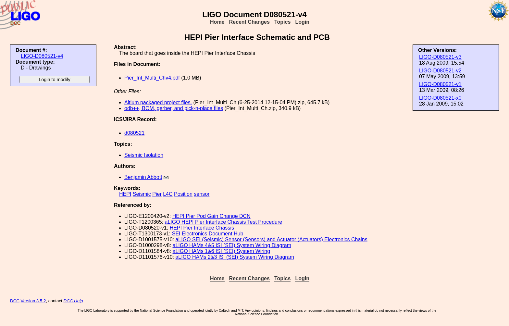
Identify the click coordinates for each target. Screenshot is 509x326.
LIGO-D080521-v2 (440, 70)
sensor (201, 194)
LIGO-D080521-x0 (440, 98)
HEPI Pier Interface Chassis (202, 228)
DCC (14, 300)
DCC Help (73, 300)
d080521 (134, 133)
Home (217, 22)
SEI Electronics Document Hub (207, 233)
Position (183, 194)
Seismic (142, 194)
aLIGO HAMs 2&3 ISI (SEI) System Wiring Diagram (234, 257)
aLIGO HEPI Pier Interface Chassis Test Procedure (223, 222)
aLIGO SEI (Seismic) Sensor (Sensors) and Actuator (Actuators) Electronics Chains (271, 239)
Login (302, 22)
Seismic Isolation (143, 155)
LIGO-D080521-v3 (440, 57)
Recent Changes (249, 22)
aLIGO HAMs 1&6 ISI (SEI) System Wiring (221, 251)
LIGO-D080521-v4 (42, 56)
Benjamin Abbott (143, 177)
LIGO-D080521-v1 (440, 84)
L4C (167, 194)
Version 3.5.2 (33, 300)
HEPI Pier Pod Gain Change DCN (211, 216)
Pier (156, 194)
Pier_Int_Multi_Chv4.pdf (152, 78)
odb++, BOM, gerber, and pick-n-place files (173, 108)
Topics (282, 22)
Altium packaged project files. (158, 102)
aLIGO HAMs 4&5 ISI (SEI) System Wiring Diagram (232, 245)
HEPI (125, 194)
